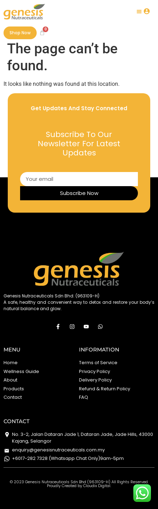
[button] (139, 11)
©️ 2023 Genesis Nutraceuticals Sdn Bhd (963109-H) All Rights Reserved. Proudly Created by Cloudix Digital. (79, 484)
